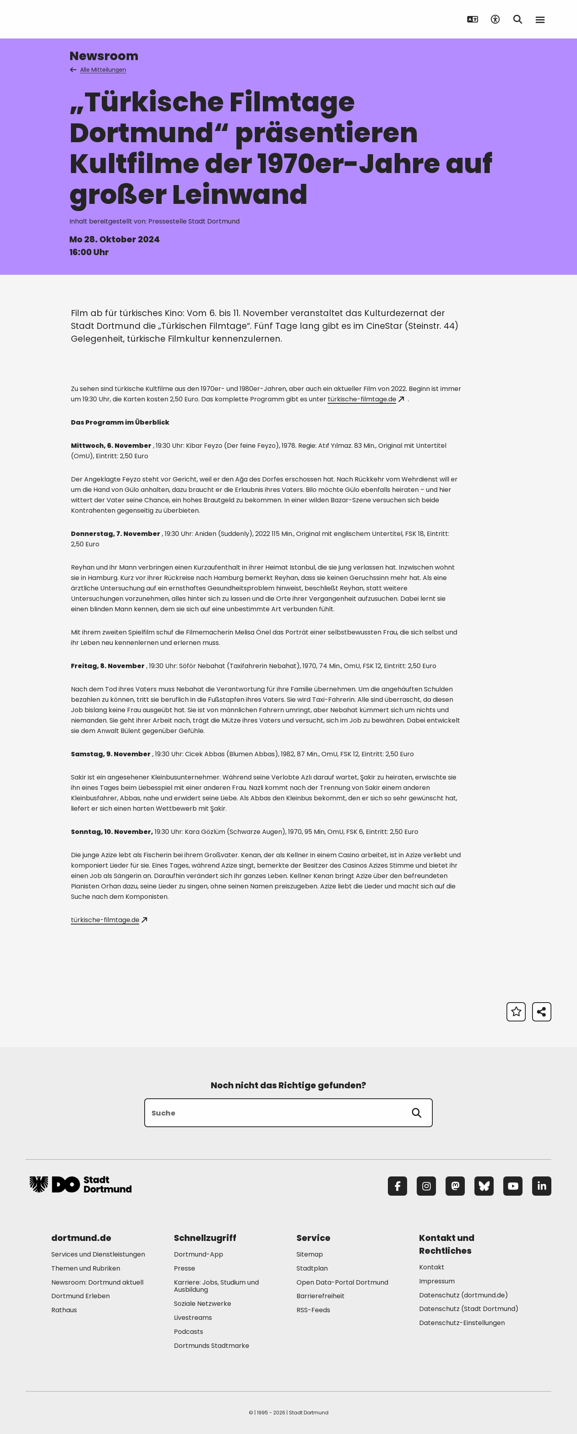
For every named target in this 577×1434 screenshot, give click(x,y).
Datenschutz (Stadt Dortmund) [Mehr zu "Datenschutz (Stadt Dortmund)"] (468, 1308)
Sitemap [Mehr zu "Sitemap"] (310, 1254)
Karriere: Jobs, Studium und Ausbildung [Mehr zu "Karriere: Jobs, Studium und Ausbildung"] (216, 1286)
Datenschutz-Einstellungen (462, 1323)
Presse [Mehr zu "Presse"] (184, 1268)
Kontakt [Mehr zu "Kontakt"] (431, 1267)
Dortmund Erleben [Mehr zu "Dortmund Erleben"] (80, 1296)
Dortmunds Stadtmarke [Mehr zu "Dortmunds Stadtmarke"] (211, 1345)
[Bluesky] (484, 1186)
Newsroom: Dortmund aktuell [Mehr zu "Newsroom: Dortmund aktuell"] (97, 1282)
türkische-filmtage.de (366, 399)
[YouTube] (513, 1186)
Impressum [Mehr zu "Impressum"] (437, 1281)
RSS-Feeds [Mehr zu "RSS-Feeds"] (313, 1310)
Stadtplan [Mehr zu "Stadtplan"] (312, 1268)
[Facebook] (397, 1186)
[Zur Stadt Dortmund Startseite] (80, 19)
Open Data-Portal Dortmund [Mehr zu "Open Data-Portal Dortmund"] (342, 1282)
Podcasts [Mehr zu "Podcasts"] (188, 1331)
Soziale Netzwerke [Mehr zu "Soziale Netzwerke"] (202, 1303)
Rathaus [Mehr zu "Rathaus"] (64, 1310)
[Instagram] (426, 1186)
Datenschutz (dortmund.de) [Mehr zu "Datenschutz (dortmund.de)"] (463, 1295)
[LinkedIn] (541, 1186)
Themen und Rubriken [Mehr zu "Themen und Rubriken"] (85, 1268)
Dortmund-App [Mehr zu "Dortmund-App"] (198, 1254)
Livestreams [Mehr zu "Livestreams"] (193, 1317)
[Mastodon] (455, 1186)
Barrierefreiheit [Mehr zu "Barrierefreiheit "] (321, 1296)
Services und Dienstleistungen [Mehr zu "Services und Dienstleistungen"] (98, 1254)
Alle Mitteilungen (98, 70)
